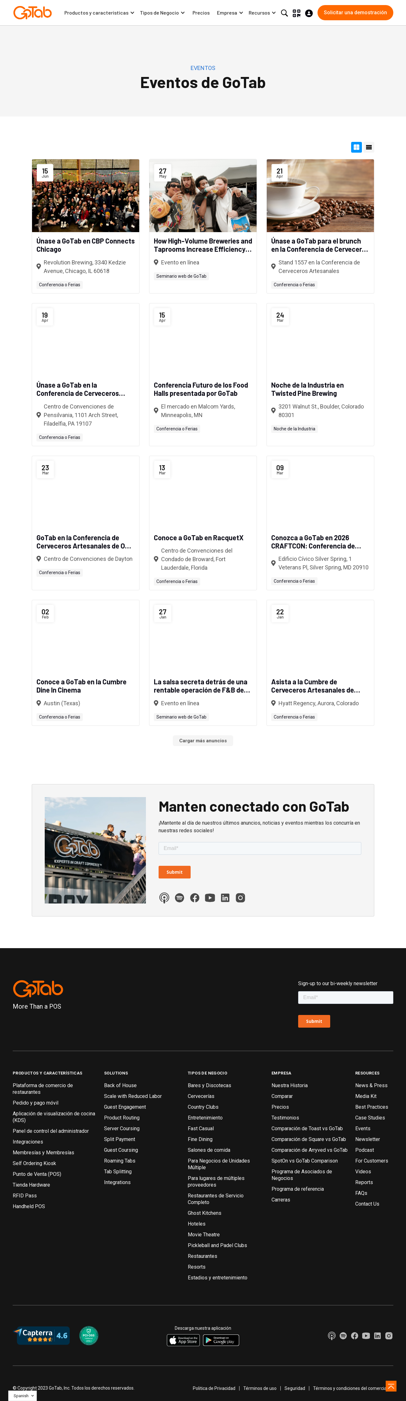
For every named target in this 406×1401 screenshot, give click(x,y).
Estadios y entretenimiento (217, 1278)
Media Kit (366, 1096)
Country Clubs (203, 1107)
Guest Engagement (125, 1107)
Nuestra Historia (290, 1085)
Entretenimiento (205, 1118)
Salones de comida (209, 1150)
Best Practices (371, 1107)
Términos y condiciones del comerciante (353, 1388)
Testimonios (285, 1118)
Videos (363, 1172)
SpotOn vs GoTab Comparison (305, 1161)
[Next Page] (203, 740)
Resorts (197, 1267)
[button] (99, 12)
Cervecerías (201, 1096)
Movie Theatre (204, 1235)
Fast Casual (201, 1128)
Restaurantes (202, 1256)
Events (362, 1128)
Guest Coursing (121, 1150)
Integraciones (28, 1142)
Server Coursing (122, 1128)
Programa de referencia (298, 1189)
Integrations (117, 1182)
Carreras (281, 1200)
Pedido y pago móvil (35, 1103)
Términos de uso (260, 1388)
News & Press (371, 1085)
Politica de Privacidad (214, 1388)
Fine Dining (200, 1139)
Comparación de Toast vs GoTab (307, 1128)
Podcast (364, 1150)
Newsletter (367, 1139)
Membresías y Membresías (43, 1153)
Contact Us (367, 1204)
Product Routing (122, 1118)
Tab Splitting (118, 1172)
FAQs (361, 1193)
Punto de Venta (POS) (37, 1174)
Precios (201, 13)
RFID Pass (25, 1196)
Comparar (282, 1096)
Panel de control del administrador (51, 1131)
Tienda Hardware (31, 1185)
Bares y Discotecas (209, 1085)
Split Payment (119, 1139)
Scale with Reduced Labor (133, 1096)
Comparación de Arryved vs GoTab (310, 1150)
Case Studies (370, 1118)
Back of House (120, 1085)
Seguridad (295, 1388)
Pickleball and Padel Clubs (217, 1245)
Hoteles (197, 1224)
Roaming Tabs (119, 1161)
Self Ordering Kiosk (34, 1163)
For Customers (371, 1161)
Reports (364, 1182)
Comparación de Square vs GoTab (309, 1139)
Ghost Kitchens (204, 1213)
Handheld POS (29, 1206)
